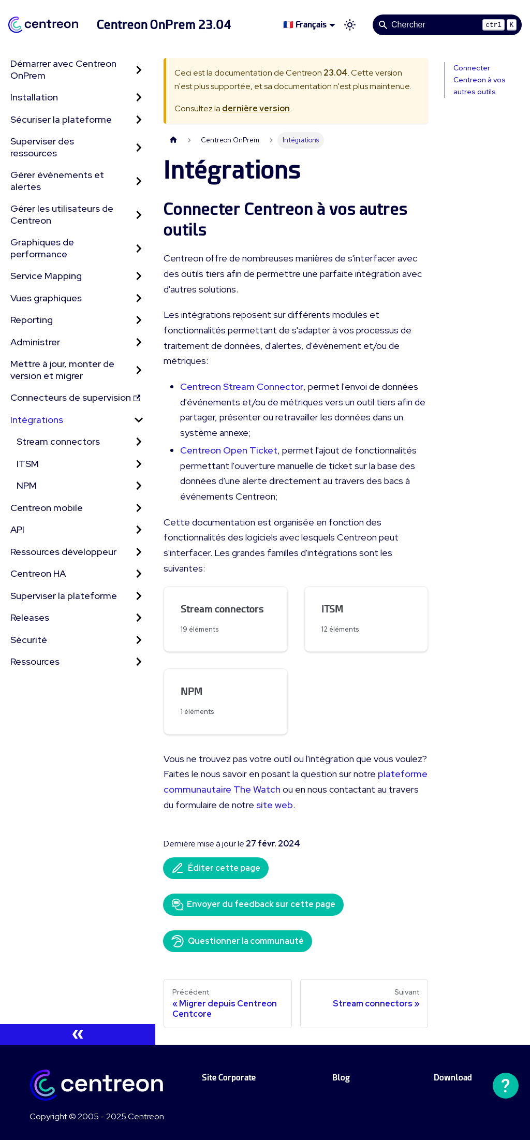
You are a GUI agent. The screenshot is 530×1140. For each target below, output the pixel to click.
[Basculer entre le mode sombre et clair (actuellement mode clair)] (350, 25)
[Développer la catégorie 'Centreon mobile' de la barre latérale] (138, 508)
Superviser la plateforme (63, 596)
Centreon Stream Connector (241, 386)
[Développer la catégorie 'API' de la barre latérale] (138, 530)
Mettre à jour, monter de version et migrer (62, 370)
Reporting (31, 320)
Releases (29, 617)
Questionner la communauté (237, 941)
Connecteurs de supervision (75, 397)
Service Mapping (46, 276)
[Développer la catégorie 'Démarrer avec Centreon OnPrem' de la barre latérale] (138, 69)
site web (274, 805)
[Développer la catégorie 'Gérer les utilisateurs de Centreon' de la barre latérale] (138, 214)
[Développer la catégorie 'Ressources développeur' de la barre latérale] (138, 552)
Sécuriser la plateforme (61, 119)
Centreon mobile (46, 508)
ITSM (28, 464)
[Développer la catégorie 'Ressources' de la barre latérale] (138, 662)
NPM (27, 485)
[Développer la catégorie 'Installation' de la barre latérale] (138, 97)
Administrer (35, 342)
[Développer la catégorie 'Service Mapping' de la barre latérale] (138, 276)
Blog (341, 1078)
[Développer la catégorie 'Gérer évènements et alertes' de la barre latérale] (138, 181)
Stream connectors (58, 441)
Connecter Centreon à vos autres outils (479, 79)
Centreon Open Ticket (228, 450)
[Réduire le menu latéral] (77, 1034)
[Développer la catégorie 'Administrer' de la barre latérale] (138, 342)
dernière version (256, 108)
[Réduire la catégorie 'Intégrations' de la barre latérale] (138, 420)
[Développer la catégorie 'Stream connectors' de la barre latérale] (138, 442)
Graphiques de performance (42, 248)
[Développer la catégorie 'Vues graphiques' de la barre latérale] (138, 298)
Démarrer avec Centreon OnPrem (63, 69)
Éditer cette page (215, 868)
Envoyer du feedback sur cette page (253, 904)
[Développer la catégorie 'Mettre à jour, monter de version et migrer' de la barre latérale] (138, 370)
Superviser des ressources (42, 147)
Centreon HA (38, 573)
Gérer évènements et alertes (57, 181)
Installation (34, 97)
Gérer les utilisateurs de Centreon (61, 214)
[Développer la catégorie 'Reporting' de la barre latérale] (138, 320)
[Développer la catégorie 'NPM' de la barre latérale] (138, 486)
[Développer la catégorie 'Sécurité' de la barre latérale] (138, 640)
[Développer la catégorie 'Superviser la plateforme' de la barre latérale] (138, 596)
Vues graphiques (46, 298)
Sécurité (28, 640)
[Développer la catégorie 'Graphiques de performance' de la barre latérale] (138, 248)
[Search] (447, 24)
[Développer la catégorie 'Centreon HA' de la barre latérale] (138, 574)
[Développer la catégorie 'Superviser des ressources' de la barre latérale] (138, 147)
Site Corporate (229, 1078)
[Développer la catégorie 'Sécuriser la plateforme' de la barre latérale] (138, 120)
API (17, 529)
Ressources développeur (63, 552)
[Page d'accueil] (173, 140)
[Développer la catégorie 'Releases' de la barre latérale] (138, 618)
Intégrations (36, 420)
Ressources (35, 661)
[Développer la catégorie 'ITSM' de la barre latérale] (138, 464)
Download (453, 1078)
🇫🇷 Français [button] (305, 25)
